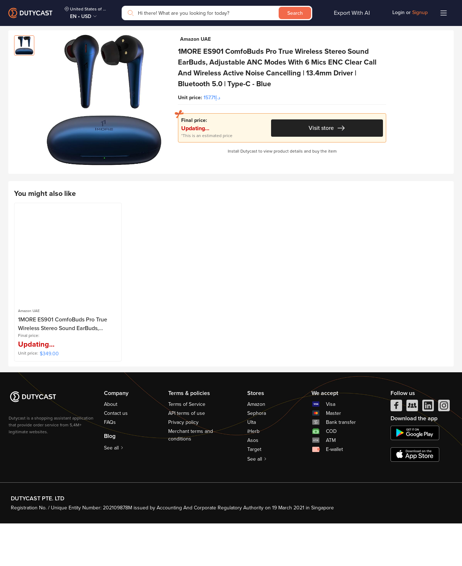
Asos (252, 483)
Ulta (251, 465)
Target (254, 492)
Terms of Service (186, 447)
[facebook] (396, 449)
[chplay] (415, 475)
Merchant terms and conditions (190, 477)
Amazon (256, 447)
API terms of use (186, 456)
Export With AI (352, 13)
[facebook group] (412, 449)
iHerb (253, 474)
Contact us (116, 456)
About (110, 447)
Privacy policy (183, 465)
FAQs (110, 465)
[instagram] (444, 449)
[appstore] (415, 497)
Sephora (256, 456)
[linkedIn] (428, 449)
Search (295, 13)
